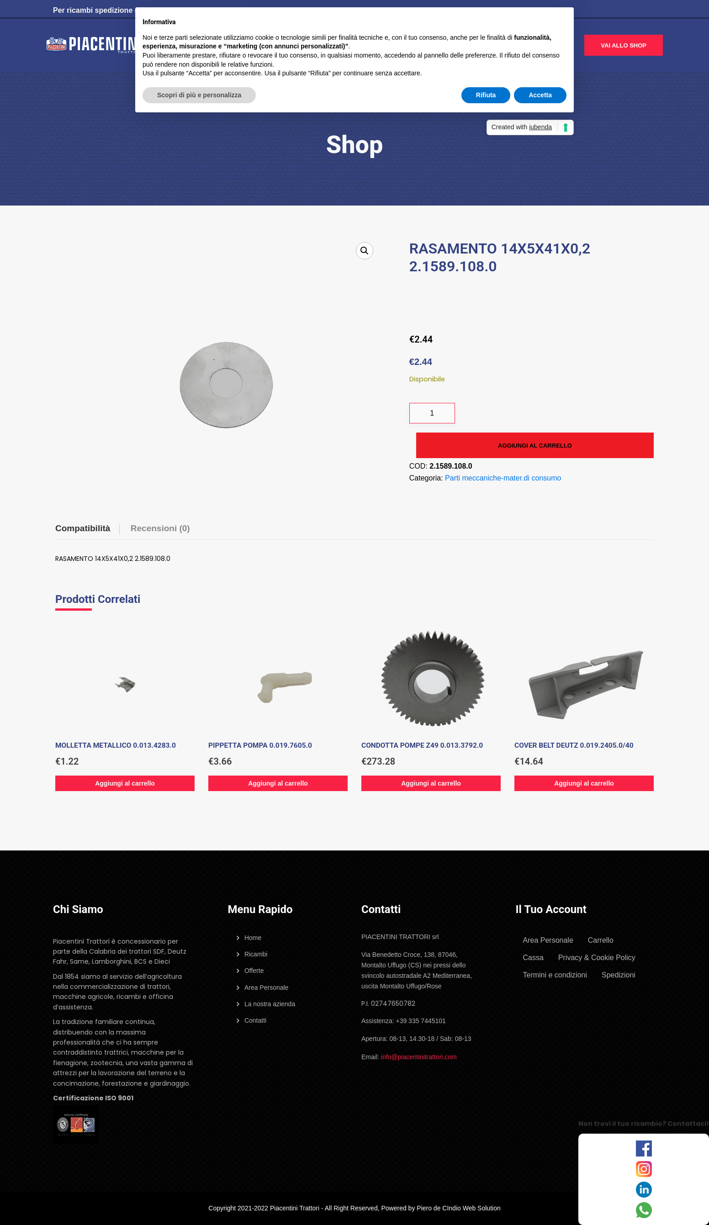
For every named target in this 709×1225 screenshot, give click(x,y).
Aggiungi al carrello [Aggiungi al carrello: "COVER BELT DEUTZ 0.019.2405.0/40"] (584, 783)
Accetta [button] (540, 95)
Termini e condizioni (555, 975)
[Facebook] (644, 1148)
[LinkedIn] (644, 1190)
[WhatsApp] (644, 1210)
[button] (364, 250)
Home (252, 937)
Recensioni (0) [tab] (160, 528)
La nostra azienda (269, 1004)
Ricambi (256, 954)
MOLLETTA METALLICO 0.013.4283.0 (115, 745)
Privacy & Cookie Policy (596, 957)
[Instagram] (644, 1169)
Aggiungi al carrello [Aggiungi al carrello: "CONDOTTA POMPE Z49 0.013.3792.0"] (431, 783)
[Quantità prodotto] (432, 413)
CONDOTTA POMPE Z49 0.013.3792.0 (422, 745)
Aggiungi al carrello (535, 445)
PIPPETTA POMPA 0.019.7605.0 (260, 745)
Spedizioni (618, 975)
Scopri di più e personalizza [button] (199, 95)
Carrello (601, 940)
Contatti (255, 1020)
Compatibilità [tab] (82, 528)
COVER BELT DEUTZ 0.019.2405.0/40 (574, 745)
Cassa (533, 957)
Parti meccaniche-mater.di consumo (503, 478)
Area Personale (266, 987)
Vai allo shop (623, 45)
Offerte (254, 970)
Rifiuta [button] (486, 95)
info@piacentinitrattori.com (419, 1057)
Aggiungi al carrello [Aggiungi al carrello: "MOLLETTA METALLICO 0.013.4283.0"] (125, 783)
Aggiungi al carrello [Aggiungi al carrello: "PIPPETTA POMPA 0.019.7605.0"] (278, 783)
